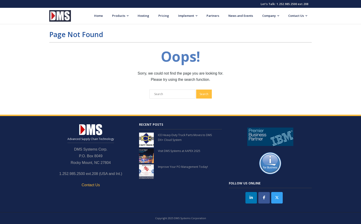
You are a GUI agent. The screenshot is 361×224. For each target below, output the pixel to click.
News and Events (240, 16)
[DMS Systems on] (289, 197)
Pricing (163, 16)
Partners (213, 16)
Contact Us (296, 16)
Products (118, 16)
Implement (186, 16)
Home (98, 16)
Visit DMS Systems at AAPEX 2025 (179, 151)
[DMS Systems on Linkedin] (251, 198)
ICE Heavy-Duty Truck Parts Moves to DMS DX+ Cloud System (185, 137)
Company (269, 16)
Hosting (143, 16)
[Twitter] (277, 198)
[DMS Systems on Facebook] (264, 198)
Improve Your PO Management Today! (183, 167)
